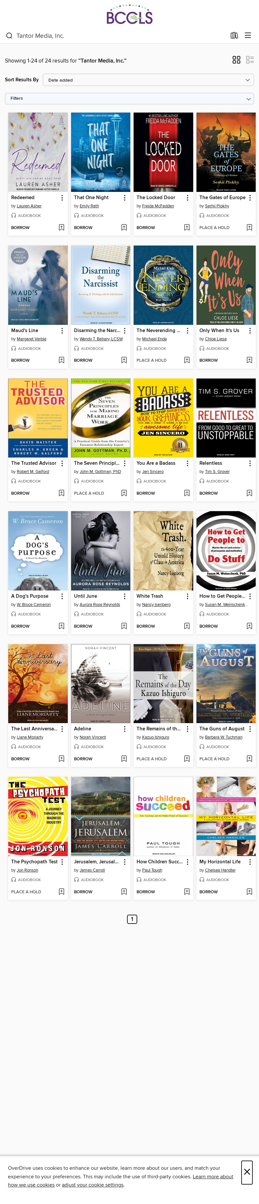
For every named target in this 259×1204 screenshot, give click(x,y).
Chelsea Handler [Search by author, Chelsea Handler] (220, 870)
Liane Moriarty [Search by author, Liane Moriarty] (30, 737)
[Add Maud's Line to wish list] (61, 360)
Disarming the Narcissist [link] (97, 331)
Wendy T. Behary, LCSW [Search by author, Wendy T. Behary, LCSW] (101, 339)
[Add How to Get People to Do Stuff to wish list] (249, 626)
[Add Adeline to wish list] (124, 759)
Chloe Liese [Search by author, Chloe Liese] (216, 339)
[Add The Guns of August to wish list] (249, 759)
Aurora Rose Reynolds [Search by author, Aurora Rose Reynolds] (100, 604)
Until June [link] (85, 596)
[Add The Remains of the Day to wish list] (187, 759)
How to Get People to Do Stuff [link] (223, 596)
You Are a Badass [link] (156, 463)
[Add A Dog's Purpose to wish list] (61, 626)
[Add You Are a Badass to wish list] (187, 493)
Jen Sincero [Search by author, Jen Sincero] (153, 471)
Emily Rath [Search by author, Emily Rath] (89, 206)
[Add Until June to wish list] (124, 626)
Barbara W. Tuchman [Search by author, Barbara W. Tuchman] (224, 737)
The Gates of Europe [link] (222, 198)
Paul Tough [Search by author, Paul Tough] (152, 870)
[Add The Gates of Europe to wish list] (249, 228)
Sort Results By (22, 80)
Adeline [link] (82, 729)
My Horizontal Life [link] (220, 862)
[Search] (9, 36)
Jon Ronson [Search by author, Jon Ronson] (27, 870)
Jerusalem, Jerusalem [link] (97, 862)
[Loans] (234, 37)
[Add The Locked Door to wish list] (187, 228)
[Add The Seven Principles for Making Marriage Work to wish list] (124, 493)
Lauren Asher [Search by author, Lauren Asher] (29, 206)
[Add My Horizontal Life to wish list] (249, 892)
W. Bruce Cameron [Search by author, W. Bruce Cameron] (34, 604)
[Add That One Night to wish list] (124, 228)
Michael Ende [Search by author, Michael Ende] (154, 339)
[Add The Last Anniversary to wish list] (61, 759)
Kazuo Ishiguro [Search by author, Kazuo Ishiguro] (155, 737)
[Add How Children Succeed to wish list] (187, 892)
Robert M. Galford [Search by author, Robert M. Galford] (33, 471)
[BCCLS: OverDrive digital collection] (129, 14)
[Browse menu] (248, 35)
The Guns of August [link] (222, 729)
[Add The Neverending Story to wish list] (187, 360)
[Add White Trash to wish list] (187, 626)
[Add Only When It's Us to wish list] (249, 360)
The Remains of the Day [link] (160, 729)
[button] (236, 62)
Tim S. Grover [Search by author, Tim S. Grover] (217, 471)
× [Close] (247, 1172)
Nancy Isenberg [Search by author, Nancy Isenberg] (156, 604)
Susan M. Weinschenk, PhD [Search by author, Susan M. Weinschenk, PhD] (227, 604)
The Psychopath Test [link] (34, 862)
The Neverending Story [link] (160, 331)
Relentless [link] (210, 463)
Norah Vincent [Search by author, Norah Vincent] (93, 737)
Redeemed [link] (23, 198)
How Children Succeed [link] (160, 862)
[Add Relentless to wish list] (249, 493)
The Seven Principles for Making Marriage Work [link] (97, 463)
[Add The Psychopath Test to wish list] (61, 892)
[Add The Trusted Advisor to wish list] (61, 493)
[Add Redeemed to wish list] (61, 228)
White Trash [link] (150, 596)
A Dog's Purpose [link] (29, 596)
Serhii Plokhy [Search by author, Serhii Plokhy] (217, 206)
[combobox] (116, 36)
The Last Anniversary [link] (34, 729)
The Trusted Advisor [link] (33, 463)
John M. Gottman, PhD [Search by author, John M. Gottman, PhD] (100, 471)
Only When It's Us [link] (219, 331)
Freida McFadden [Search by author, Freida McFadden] (158, 206)
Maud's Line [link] (24, 331)
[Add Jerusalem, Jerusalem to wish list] (124, 892)
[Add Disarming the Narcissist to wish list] (124, 360)
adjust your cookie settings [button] (92, 1185)
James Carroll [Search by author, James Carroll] (92, 870)
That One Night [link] (91, 198)
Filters (17, 98)
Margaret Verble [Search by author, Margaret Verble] (31, 339)
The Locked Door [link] (156, 198)
